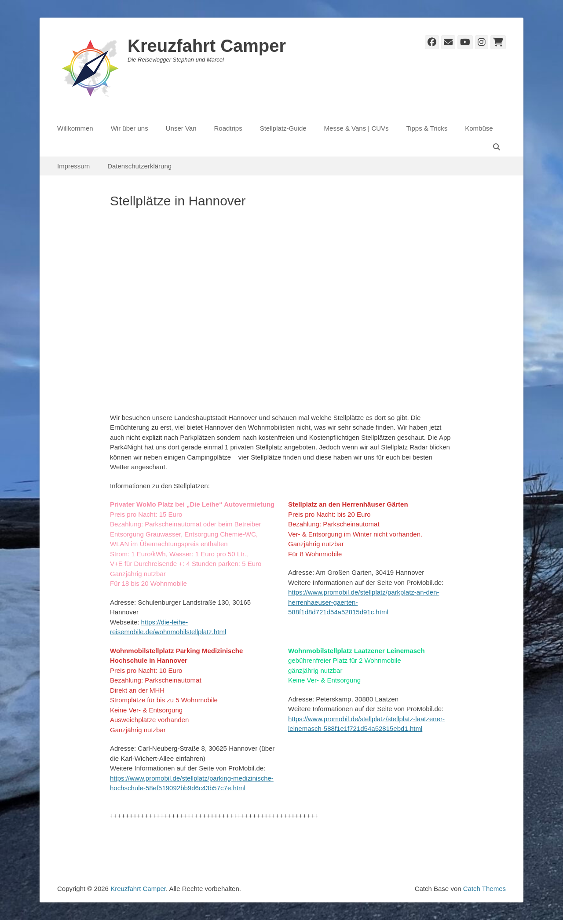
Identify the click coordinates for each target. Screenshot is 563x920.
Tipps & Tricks (427, 128)
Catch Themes (484, 888)
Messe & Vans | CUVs (356, 128)
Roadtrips (228, 128)
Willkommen (75, 128)
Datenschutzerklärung (139, 166)
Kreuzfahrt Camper (207, 45)
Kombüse (479, 128)
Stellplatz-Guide (283, 128)
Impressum (73, 166)
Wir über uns (129, 128)
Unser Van (181, 128)
